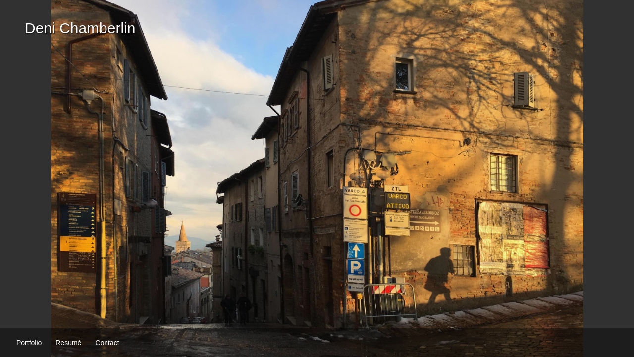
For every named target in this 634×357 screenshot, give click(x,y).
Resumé (68, 343)
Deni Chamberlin (80, 28)
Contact (107, 343)
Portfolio (29, 343)
